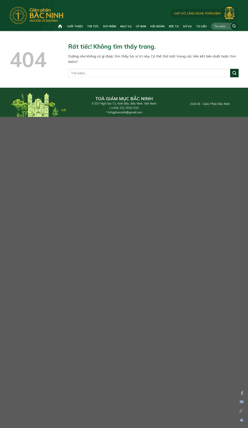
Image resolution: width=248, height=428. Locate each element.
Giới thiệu (75, 26)
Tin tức (93, 26)
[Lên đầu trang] (241, 420)
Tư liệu (201, 26)
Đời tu (174, 26)
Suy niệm (109, 26)
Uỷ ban (141, 26)
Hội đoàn (157, 26)
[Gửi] (234, 26)
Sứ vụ (187, 26)
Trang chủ (60, 26)
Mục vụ (126, 26)
